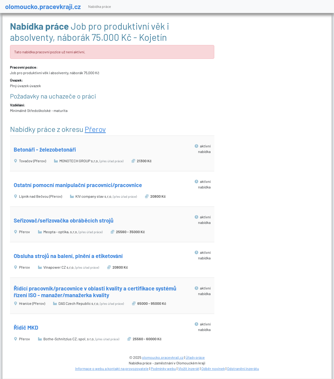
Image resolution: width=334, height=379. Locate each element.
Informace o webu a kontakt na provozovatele (112, 368)
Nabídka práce (99, 6)
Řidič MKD (26, 327)
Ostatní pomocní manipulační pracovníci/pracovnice (78, 185)
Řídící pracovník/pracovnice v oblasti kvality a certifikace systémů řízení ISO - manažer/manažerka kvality (95, 291)
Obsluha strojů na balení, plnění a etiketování (68, 255)
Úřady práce (195, 357)
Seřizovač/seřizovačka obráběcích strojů (63, 220)
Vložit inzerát (188, 368)
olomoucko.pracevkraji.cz (43, 6)
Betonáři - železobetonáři (45, 149)
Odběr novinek (213, 368)
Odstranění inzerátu (243, 368)
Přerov (95, 128)
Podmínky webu (163, 368)
